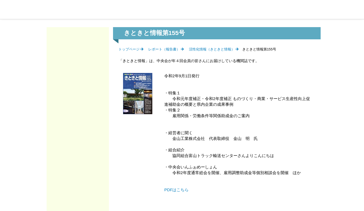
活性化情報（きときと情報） (212, 49)
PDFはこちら (176, 189)
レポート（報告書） (164, 49)
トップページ (129, 49)
